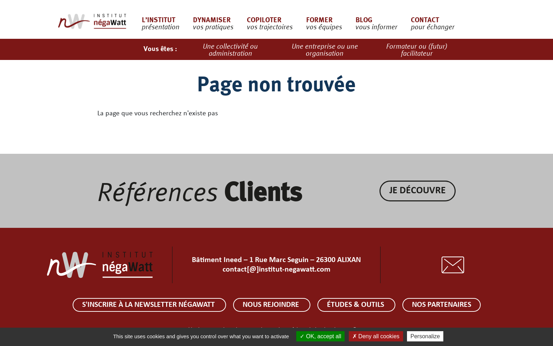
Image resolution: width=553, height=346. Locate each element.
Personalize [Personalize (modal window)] (425, 336)
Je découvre (417, 191)
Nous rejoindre (272, 305)
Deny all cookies (376, 336)
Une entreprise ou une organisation (325, 49)
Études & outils (356, 305)
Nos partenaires (441, 305)
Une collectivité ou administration (230, 49)
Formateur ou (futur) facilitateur (417, 49)
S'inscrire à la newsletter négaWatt (149, 305)
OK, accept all (320, 336)
